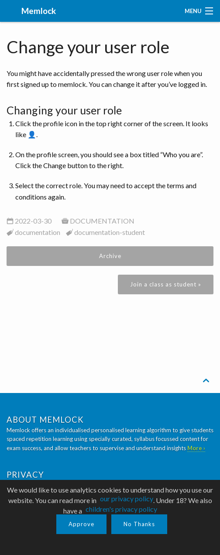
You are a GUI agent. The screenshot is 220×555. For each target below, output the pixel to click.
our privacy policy (126, 498)
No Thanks (139, 524)
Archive (110, 255)
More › (196, 448)
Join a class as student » (165, 284)
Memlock (38, 11)
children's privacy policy (121, 509)
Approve (81, 524)
